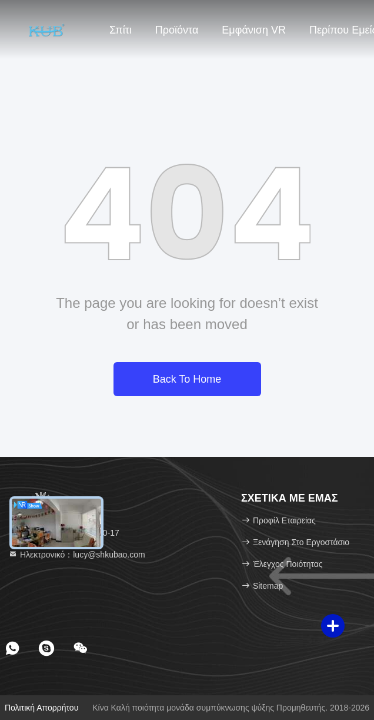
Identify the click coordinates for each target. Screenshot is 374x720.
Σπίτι (120, 30)
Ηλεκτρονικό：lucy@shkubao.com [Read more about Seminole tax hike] (76, 554)
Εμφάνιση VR (254, 30)
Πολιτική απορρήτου (41, 707)
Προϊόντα (177, 30)
